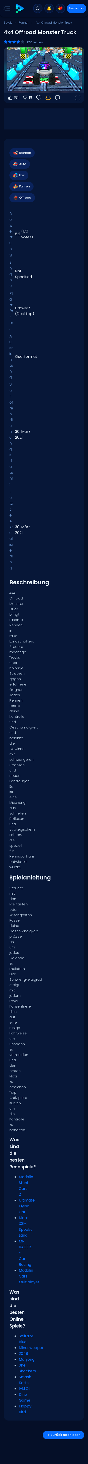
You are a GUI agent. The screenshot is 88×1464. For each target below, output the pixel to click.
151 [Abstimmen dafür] (13, 97)
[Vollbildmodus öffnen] (77, 97)
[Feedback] (57, 97)
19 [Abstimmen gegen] (27, 97)
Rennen (24, 23)
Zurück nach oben (63, 1435)
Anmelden (76, 8)
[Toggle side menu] (6, 8)
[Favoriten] (39, 97)
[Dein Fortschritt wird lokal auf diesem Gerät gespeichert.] (48, 97)
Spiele (8, 23)
